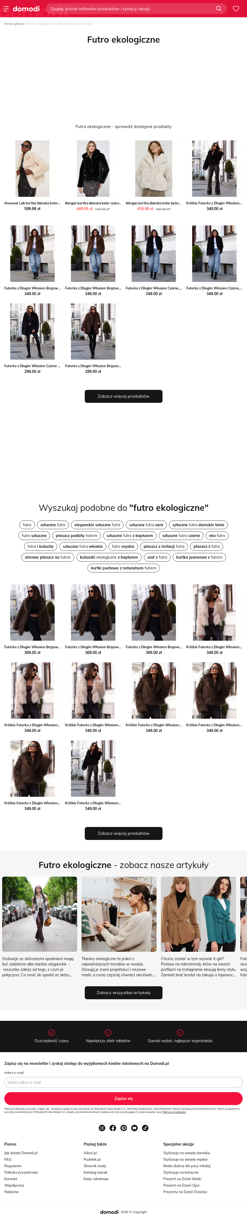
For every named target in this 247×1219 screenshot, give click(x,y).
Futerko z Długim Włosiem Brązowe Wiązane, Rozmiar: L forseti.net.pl (180, 647)
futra (97, 524)
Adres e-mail (14, 1073)
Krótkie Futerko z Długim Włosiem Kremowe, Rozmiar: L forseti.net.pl (118, 725)
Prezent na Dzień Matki (182, 1179)
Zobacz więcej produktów (124, 396)
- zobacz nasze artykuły (124, 864)
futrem (76, 535)
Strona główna (14, 24)
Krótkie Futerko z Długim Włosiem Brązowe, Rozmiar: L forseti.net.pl (57, 803)
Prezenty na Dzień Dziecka (185, 1192)
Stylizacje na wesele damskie (186, 1153)
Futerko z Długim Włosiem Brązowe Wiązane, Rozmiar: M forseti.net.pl (119, 647)
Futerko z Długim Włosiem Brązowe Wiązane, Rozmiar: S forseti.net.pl (58, 647)
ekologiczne (109, 557)
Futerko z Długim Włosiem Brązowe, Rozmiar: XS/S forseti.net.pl (54, 288)
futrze (48, 557)
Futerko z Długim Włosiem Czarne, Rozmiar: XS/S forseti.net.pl (174, 288)
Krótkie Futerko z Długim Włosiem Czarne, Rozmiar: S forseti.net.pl (116, 803)
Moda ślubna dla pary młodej (186, 1166)
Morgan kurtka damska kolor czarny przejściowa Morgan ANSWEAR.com (121, 203)
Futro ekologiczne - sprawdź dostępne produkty (124, 126)
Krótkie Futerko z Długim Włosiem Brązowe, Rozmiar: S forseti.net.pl (179, 725)
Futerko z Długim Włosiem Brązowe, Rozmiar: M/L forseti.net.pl (114, 288)
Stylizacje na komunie (180, 1172)
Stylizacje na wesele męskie (185, 1159)
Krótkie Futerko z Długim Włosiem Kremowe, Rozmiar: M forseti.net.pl (58, 725)
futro (27, 524)
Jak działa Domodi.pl (21, 1153)
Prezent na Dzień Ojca (181, 1185)
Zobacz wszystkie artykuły (124, 992)
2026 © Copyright (134, 1212)
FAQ (7, 1159)
